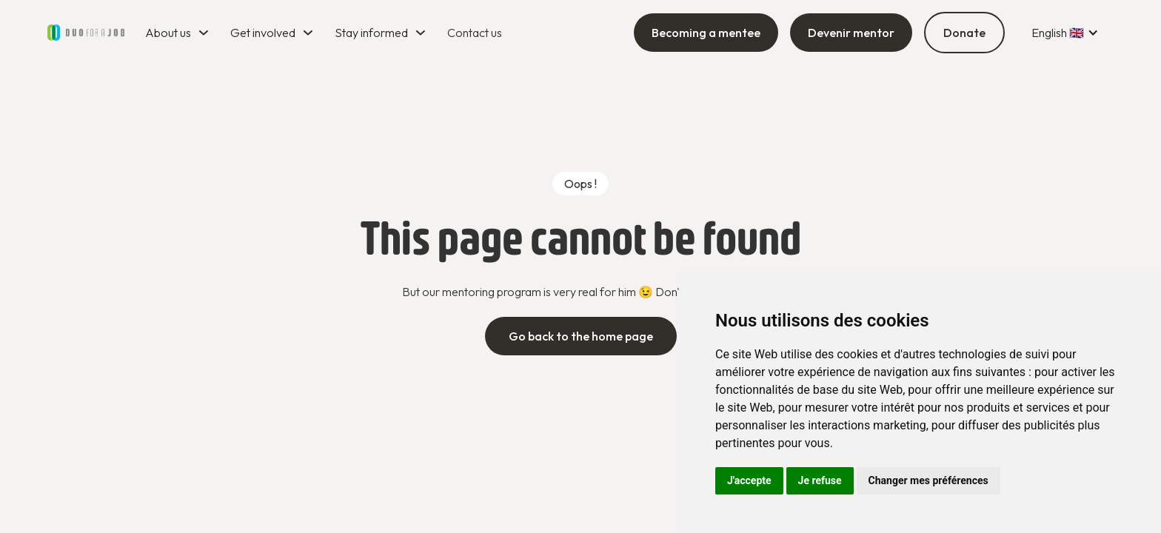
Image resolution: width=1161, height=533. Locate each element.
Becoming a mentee (706, 32)
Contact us (474, 32)
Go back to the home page (581, 336)
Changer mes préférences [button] (928, 480)
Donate (964, 32)
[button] (179, 32)
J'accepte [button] (749, 480)
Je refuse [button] (820, 480)
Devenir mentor (851, 32)
